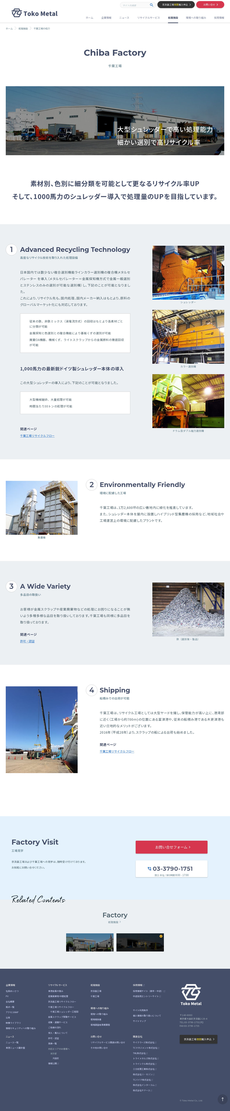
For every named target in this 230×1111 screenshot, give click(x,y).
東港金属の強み (55, 990)
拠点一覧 (10, 1006)
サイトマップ (139, 1020)
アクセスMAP (12, 1012)
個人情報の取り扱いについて (147, 1015)
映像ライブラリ (13, 1022)
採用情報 (137, 985)
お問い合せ (96, 1036)
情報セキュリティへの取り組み (21, 1028)
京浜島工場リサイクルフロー (62, 1001)
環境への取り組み (100, 1008)
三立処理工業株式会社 (144, 1068)
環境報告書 (96, 1019)
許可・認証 (27, 641)
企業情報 (10, 985)
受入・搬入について (58, 1032)
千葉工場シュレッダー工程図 (64, 1011)
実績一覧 (52, 1043)
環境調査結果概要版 (100, 1024)
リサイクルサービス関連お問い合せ (108, 1042)
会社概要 (10, 1001)
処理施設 (95, 985)
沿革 (8, 1017)
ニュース (10, 1036)
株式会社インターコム (144, 1084)
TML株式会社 (139, 1053)
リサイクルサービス (57, 985)
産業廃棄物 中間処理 (58, 996)
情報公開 (52, 1063)
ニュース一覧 (12, 1042)
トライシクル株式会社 (144, 1063)
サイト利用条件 (140, 1010)
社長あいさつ (12, 990)
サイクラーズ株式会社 (143, 1042)
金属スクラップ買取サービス (62, 1016)
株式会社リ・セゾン (142, 1074)
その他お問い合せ (99, 1047)
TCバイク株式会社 (142, 1079)
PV (7, 996)
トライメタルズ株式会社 (145, 1058)
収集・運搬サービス (58, 1022)
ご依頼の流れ (54, 1027)
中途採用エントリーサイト (146, 996)
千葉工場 (95, 996)
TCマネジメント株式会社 (145, 1047)
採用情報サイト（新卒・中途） (148, 990)
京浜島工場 (96, 990)
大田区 (55, 1058)
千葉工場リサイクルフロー (37, 435)
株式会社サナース (141, 1090)
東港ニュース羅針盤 (15, 1047)
